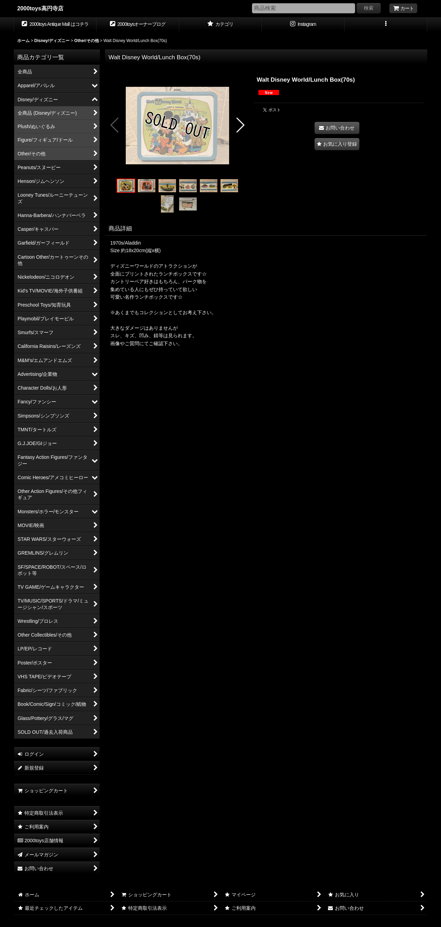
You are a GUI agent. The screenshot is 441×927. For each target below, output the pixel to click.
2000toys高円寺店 (40, 8)
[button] (386, 24)
